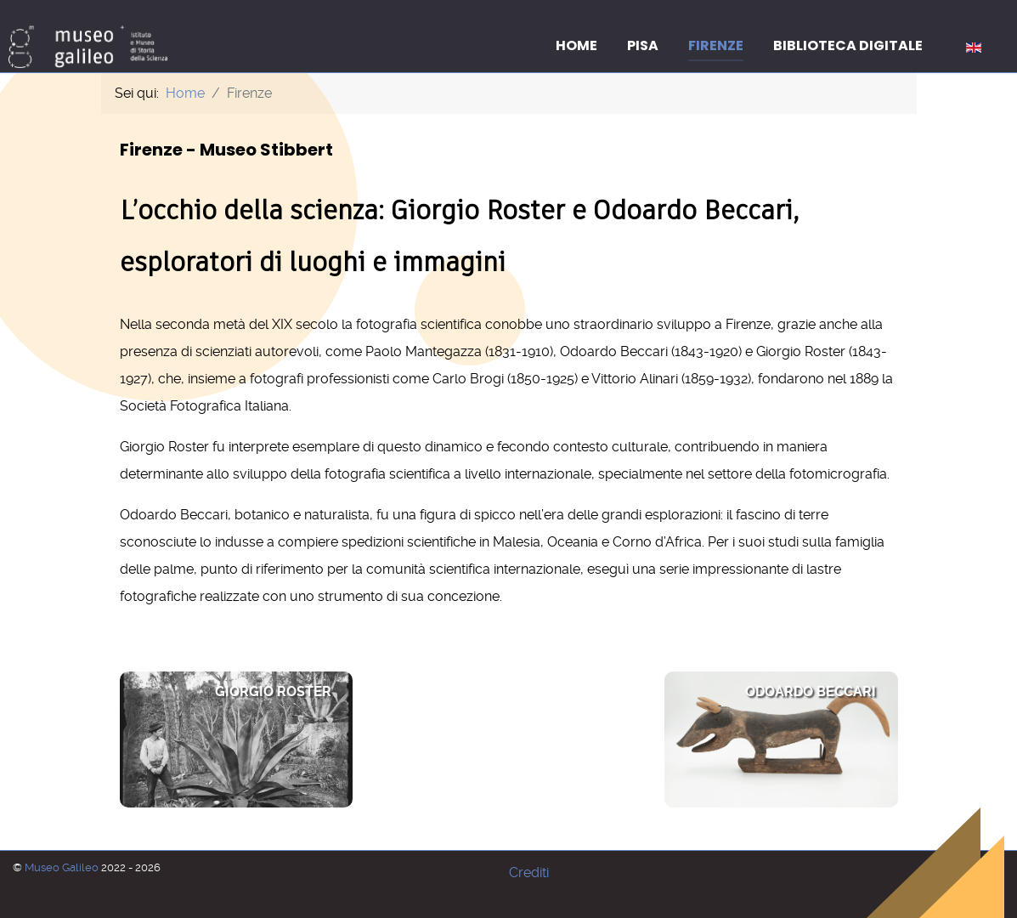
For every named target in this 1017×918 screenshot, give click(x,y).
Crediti (529, 872)
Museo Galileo (63, 867)
